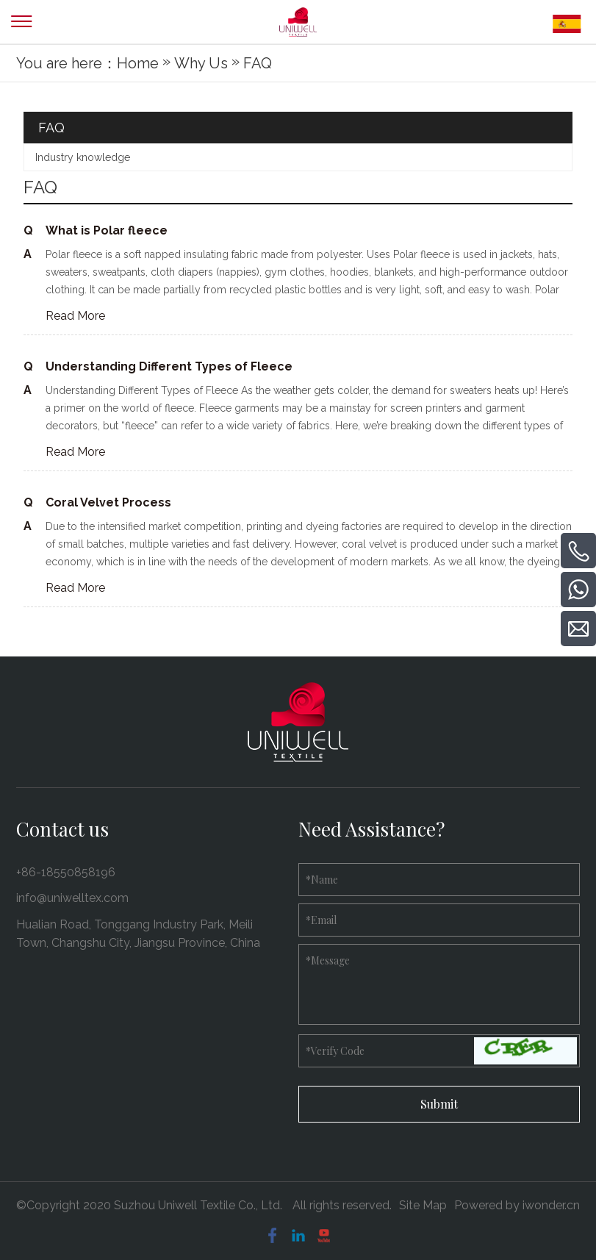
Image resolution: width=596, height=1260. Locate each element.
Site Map (423, 1205)
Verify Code (335, 1051)
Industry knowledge (82, 157)
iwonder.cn (551, 1205)
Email (321, 920)
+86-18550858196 (65, 872)
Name (322, 880)
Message (328, 960)
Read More (75, 316)
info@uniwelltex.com (72, 898)
